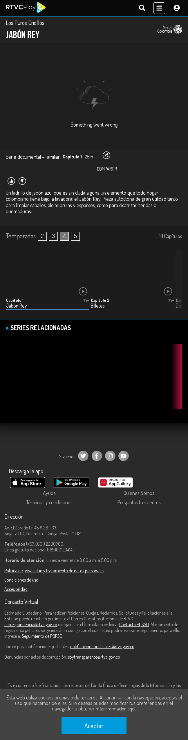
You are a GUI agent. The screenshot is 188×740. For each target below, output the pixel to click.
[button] (175, 285)
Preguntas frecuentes (139, 502)
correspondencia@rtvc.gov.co (30, 624)
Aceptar (94, 725)
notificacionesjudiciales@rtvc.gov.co (102, 646)
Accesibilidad (16, 589)
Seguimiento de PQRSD (42, 636)
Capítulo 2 (100, 300)
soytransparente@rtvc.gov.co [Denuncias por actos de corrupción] (94, 657)
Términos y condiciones (49, 502)
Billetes (98, 306)
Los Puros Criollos (25, 22)
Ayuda (49, 493)
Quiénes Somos (139, 493)
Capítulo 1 (15, 300)
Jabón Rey (16, 306)
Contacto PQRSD (134, 624)
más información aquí (115, 709)
